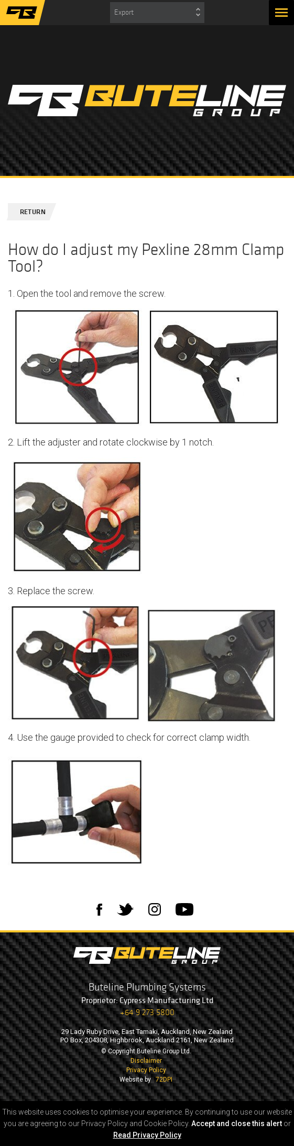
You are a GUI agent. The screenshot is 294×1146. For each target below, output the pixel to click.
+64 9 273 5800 (147, 1012)
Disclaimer (146, 1060)
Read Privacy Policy (147, 1135)
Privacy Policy (146, 1070)
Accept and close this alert (236, 1123)
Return (28, 211)
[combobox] (157, 12)
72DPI (164, 1079)
